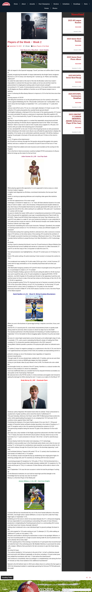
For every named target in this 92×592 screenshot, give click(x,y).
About (24, 4)
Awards (32, 4)
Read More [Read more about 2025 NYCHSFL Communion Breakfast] (78, 102)
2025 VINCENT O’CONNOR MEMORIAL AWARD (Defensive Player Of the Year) (73, 118)
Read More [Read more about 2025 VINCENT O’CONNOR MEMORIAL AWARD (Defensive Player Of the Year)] (78, 127)
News (16, 4)
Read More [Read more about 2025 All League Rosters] (78, 27)
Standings (76, 4)
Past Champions (44, 4)
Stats (86, 4)
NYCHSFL (46, 589)
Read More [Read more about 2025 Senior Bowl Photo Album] (78, 63)
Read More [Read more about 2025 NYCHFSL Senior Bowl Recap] (78, 82)
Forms (46, 8)
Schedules (66, 4)
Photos (55, 8)
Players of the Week (43, 46)
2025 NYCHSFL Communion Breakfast (74, 96)
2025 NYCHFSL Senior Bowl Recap (73, 76)
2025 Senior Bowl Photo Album (74, 58)
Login (5, 589)
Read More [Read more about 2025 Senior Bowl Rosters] (78, 45)
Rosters (56, 4)
